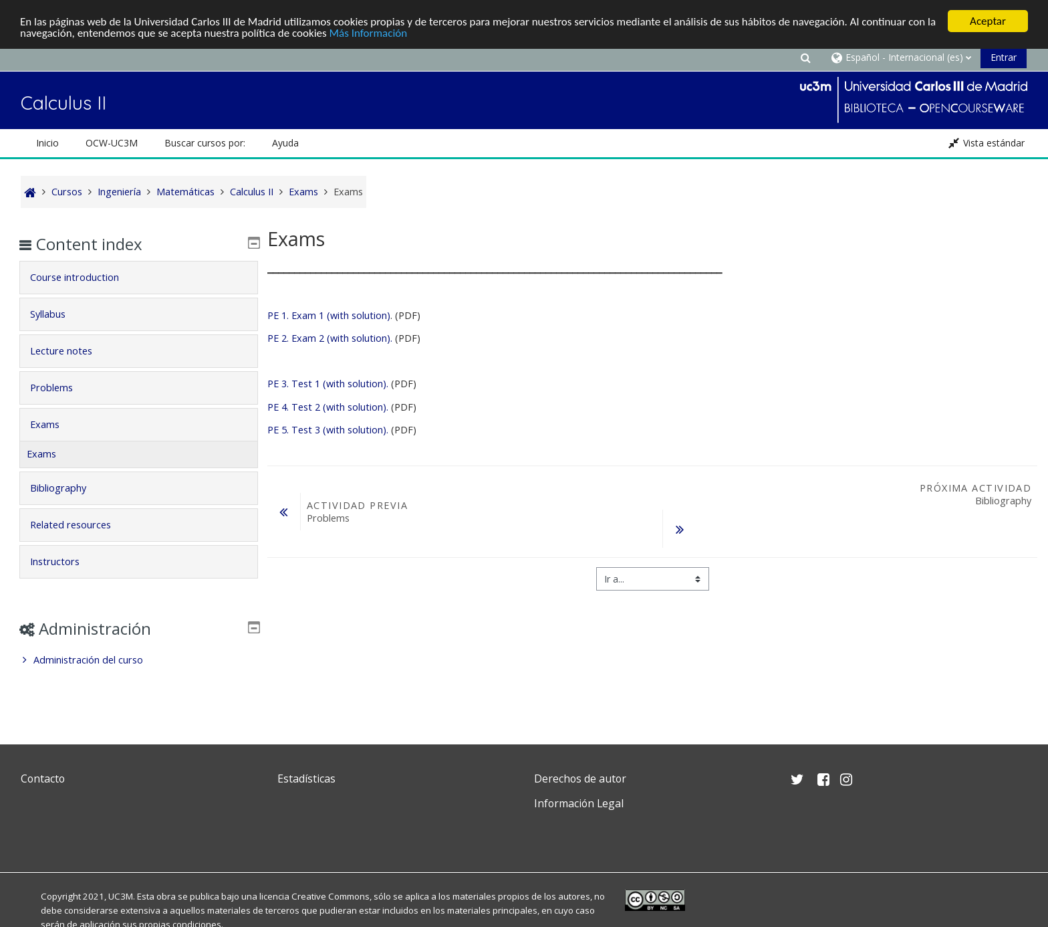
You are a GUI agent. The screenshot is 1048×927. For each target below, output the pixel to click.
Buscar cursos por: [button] (204, 142)
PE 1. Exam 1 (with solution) (328, 315)
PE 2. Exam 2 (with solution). (331, 338)
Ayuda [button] (285, 142)
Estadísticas (306, 778)
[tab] (138, 278)
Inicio (47, 142)
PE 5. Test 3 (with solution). (327, 429)
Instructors (64, 561)
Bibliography (67, 488)
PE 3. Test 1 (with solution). (327, 383)
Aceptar (988, 21)
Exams (54, 424)
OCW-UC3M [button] (112, 142)
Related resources (79, 524)
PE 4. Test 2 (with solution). (327, 407)
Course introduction (83, 277)
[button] (805, 57)
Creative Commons (330, 896)
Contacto (43, 778)
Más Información (369, 33)
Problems (60, 387)
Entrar (1004, 57)
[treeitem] (139, 660)
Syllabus (57, 314)
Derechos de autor (580, 778)
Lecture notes (70, 350)
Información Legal (579, 803)
